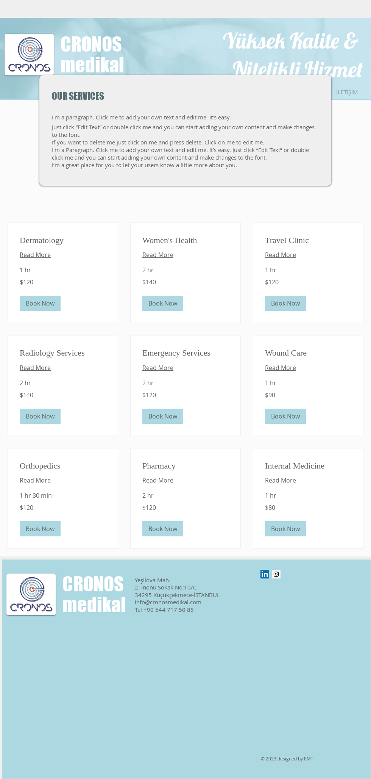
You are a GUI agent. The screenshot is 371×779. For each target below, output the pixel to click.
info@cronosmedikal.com (168, 602)
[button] (40, 303)
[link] (63, 240)
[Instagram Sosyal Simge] (276, 574)
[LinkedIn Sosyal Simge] (264, 574)
